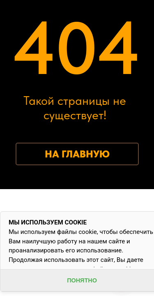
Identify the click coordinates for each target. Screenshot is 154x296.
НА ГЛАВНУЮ (77, 154)
